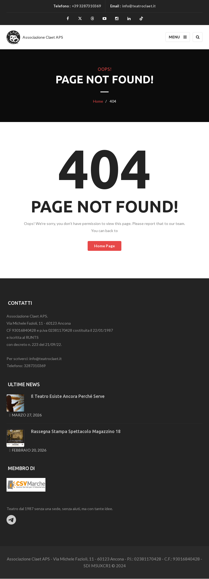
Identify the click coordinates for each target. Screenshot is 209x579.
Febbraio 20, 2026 (29, 450)
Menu (178, 37)
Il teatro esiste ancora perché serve (67, 396)
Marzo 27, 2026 (27, 415)
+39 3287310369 (86, 6)
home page (104, 246)
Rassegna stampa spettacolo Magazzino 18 (76, 431)
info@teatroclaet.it (139, 6)
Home (98, 101)
